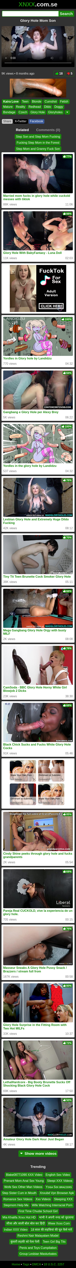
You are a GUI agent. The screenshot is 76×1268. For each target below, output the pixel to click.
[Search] (30, 14)
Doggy (58, 106)
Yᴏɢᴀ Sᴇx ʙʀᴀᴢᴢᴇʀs (59, 1187)
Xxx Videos (43, 1199)
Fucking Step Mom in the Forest (38, 142)
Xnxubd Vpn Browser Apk (57, 1193)
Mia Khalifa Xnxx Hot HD (19, 1217)
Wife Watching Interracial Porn (52, 1205)
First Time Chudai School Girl (38, 1211)
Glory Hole (37, 112)
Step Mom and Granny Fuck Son (38, 148)
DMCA (36, 1264)
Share (7, 121)
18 (59, 73)
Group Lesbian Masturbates (37, 1253)
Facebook (36, 121)
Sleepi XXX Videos (59, 1180)
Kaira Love (11, 101)
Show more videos (38, 1154)
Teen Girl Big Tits (54, 1241)
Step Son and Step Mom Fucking (38, 136)
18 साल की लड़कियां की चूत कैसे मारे (51, 1229)
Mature (8, 106)
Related (22, 130)
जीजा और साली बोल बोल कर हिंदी (25, 1223)
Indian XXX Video (15, 1229)
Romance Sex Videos (17, 1199)
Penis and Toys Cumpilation (37, 1247)
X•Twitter (21, 121)
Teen (25, 101)
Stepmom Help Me (16, 1205)
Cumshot (51, 101)
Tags (26, 1264)
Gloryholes (55, 112)
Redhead (35, 106)
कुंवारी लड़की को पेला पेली (25, 1241)
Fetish (64, 101)
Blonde (36, 101)
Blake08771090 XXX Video (24, 1174)
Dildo (47, 106)
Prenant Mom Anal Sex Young (24, 1180)
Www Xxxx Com (59, 1223)
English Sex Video (58, 1174)
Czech (23, 112)
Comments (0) (48, 130)
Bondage (9, 112)
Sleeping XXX (63, 1199)
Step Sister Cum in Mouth (19, 1193)
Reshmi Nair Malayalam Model (38, 1235)
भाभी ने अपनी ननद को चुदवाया (56, 1217)
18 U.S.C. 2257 (54, 1264)
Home (16, 1264)
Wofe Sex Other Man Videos (23, 1187)
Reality (20, 106)
